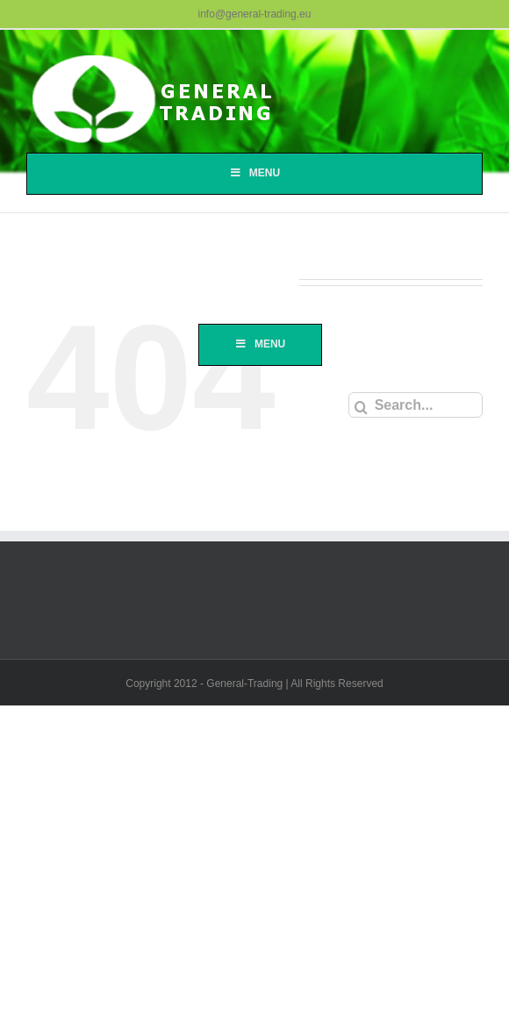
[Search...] (415, 405)
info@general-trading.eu (255, 14)
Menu (254, 173)
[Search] (361, 407)
